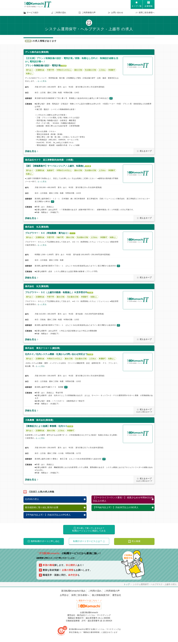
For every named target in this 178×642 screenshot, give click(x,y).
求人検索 (136, 541)
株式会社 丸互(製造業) (37, 227)
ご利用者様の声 (112, 591)
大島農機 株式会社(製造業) (39, 420)
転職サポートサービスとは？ (87, 541)
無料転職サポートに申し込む (45, 541)
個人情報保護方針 (101, 595)
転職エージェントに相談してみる (89, 529)
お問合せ (64, 595)
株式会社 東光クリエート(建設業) (42, 348)
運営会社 (116, 595)
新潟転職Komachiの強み (73, 591)
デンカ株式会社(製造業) (37, 52)
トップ (127, 584)
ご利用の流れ (94, 591)
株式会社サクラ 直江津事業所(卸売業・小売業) (49, 160)
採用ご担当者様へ (80, 595)
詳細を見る (30, 151)
